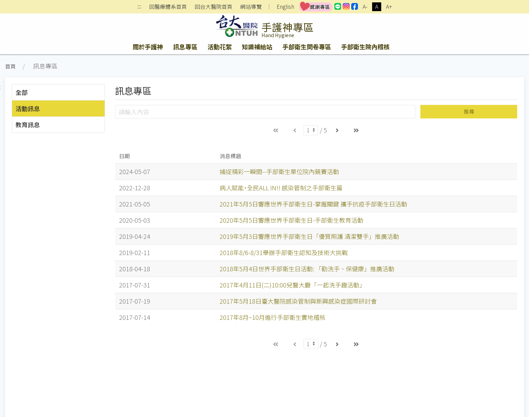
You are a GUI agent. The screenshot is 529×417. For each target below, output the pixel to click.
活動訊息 (28, 108)
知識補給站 (257, 46)
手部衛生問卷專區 (306, 46)
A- (365, 6)
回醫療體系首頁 (168, 6)
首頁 (10, 66)
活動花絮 (219, 46)
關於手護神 (148, 46)
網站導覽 (251, 6)
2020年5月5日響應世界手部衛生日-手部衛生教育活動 (291, 220)
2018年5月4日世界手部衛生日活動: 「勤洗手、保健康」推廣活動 (307, 268)
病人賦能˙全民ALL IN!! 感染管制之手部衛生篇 (281, 187)
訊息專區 (185, 46)
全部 (22, 92)
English (285, 6)
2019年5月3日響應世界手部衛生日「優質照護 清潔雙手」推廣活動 (309, 236)
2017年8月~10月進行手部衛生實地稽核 (273, 317)
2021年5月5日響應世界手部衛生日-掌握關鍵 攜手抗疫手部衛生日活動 (313, 203)
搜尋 (469, 111)
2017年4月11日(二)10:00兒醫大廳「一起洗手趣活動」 (292, 284)
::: (139, 7)
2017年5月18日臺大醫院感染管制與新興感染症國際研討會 (298, 301)
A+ (389, 6)
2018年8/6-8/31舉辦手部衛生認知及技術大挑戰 (284, 252)
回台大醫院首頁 (213, 6)
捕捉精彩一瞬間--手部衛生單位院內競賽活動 (279, 171)
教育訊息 (28, 124)
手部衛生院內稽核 (365, 46)
